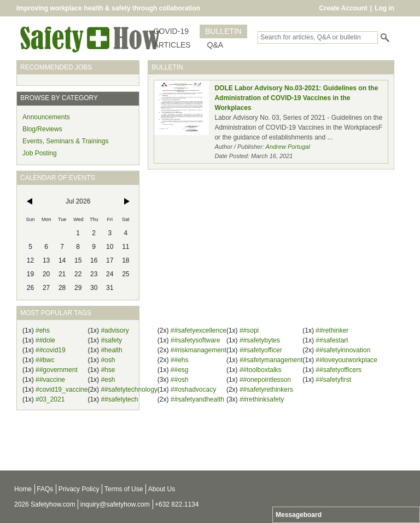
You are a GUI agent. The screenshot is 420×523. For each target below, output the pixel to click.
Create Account (343, 8)
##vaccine (50, 379)
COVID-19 (171, 31)
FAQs (45, 489)
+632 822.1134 (177, 504)
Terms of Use (123, 489)
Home (23, 489)
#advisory (115, 330)
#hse (108, 370)
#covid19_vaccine (62, 389)
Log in (384, 8)
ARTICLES (171, 44)
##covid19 (51, 350)
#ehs (43, 330)
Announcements (46, 117)
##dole (45, 340)
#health (111, 350)
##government (57, 370)
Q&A (215, 44)
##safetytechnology (129, 389)
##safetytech (119, 399)
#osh (108, 360)
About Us (161, 489)
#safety (111, 340)
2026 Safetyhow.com (44, 504)
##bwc (45, 360)
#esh (108, 379)
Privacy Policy (79, 489)
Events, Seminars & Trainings (65, 141)
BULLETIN (223, 31)
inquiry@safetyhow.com (115, 504)
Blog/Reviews (42, 129)
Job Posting (39, 153)
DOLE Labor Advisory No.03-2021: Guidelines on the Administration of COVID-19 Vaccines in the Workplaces (296, 98)
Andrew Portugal (288, 146)
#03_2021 (50, 399)
